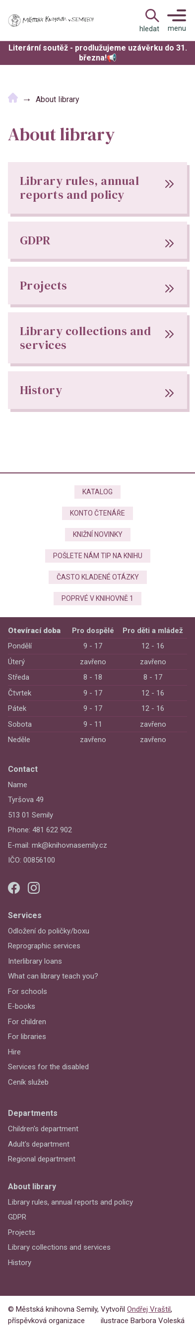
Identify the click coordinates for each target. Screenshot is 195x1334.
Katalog (97, 492)
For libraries (27, 1036)
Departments (33, 1113)
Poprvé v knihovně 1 (97, 598)
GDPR (17, 1217)
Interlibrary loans (35, 961)
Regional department (41, 1159)
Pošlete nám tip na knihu (97, 556)
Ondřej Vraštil (149, 1309)
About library (32, 1186)
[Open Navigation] (149, 20)
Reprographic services (44, 945)
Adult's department (38, 1144)
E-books (21, 1006)
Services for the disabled (48, 1066)
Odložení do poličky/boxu (48, 931)
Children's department (43, 1128)
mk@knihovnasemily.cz (69, 845)
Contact (23, 769)
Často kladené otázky (98, 577)
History (19, 1262)
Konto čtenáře (97, 513)
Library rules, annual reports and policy (70, 1202)
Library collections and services (59, 1247)
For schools (27, 991)
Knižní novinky (98, 534)
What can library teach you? (53, 976)
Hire (14, 1051)
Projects (21, 1232)
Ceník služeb (28, 1082)
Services (25, 915)
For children (27, 1021)
